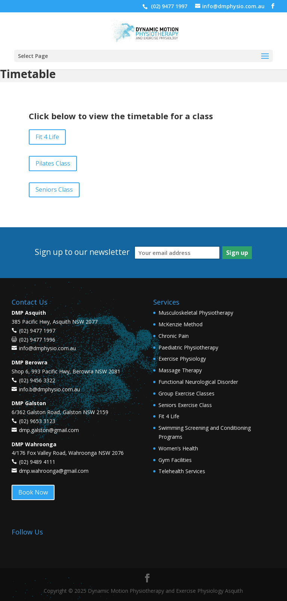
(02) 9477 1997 (168, 6)
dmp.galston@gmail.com (49, 430)
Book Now (33, 492)
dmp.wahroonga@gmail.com (54, 470)
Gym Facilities (175, 459)
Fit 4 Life (47, 137)
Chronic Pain (173, 335)
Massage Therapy (180, 370)
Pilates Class (53, 163)
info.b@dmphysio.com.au (49, 389)
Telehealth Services (181, 471)
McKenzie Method (180, 324)
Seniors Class (54, 189)
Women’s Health (178, 448)
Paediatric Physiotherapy (188, 347)
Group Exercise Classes (186, 393)
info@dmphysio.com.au (47, 348)
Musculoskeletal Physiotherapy (195, 312)
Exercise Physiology (182, 358)
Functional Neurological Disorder (198, 381)
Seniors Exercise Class (185, 405)
